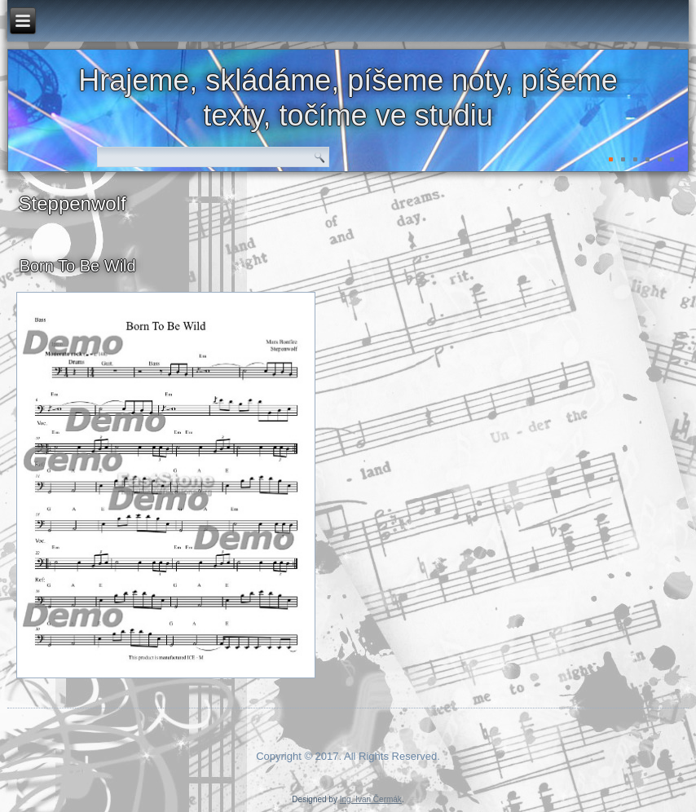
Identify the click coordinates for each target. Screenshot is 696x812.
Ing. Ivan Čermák (371, 799)
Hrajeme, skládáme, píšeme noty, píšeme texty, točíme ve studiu (348, 98)
